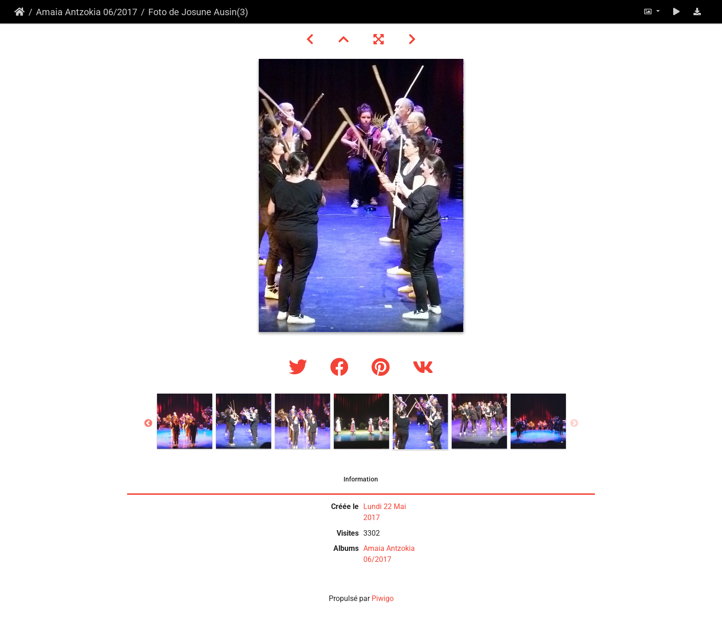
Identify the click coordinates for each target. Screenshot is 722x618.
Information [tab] (361, 479)
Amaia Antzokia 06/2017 (86, 11)
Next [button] (574, 423)
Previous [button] (148, 423)
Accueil (19, 12)
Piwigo (383, 598)
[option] (184, 421)
